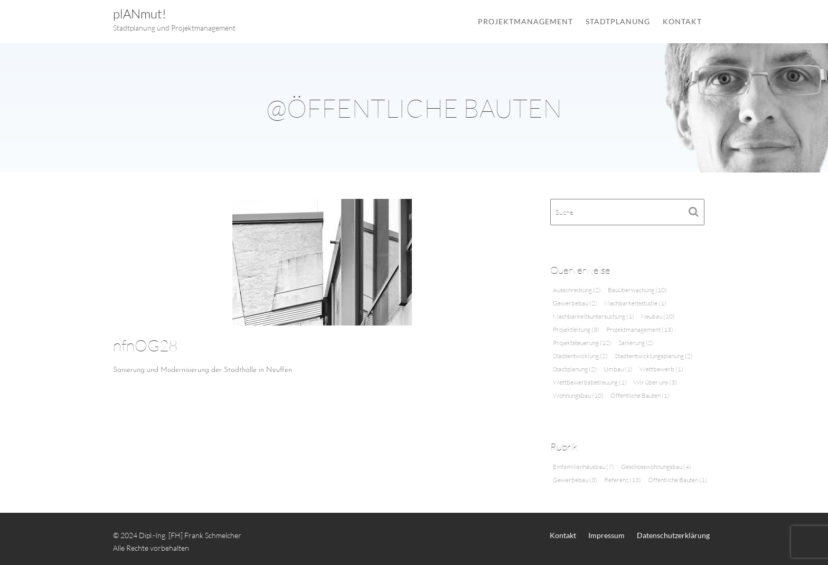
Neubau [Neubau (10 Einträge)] (658, 316)
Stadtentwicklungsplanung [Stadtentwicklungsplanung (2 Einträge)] (654, 356)
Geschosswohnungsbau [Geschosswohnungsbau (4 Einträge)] (656, 467)
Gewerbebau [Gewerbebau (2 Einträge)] (575, 303)
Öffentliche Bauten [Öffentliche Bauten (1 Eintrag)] (640, 395)
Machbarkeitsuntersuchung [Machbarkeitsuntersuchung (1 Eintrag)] (593, 316)
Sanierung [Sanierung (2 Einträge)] (636, 343)
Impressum (606, 535)
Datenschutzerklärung (673, 535)
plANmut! (139, 14)
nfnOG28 (145, 345)
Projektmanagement (525, 21)
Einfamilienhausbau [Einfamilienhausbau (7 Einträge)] (583, 467)
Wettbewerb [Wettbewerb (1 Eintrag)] (661, 369)
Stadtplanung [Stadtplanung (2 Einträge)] (575, 369)
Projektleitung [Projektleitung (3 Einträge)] (576, 329)
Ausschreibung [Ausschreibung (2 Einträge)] (577, 290)
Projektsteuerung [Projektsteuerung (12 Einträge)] (582, 343)
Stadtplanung (618, 21)
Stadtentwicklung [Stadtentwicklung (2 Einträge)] (580, 356)
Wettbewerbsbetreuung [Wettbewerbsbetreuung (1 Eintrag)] (590, 382)
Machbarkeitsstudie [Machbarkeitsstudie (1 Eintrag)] (635, 303)
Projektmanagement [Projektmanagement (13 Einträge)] (639, 329)
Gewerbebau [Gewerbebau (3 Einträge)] (575, 480)
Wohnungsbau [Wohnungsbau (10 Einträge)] (578, 395)
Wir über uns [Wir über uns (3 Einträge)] (655, 382)
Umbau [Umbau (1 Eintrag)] (618, 369)
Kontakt (682, 21)
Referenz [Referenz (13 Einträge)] (622, 480)
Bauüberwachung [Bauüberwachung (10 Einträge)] (637, 290)
